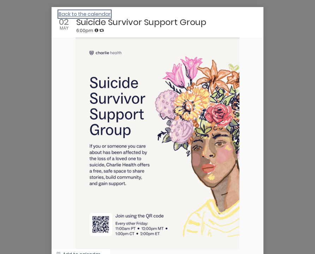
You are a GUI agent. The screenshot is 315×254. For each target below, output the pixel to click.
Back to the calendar (85, 14)
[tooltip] (96, 30)
